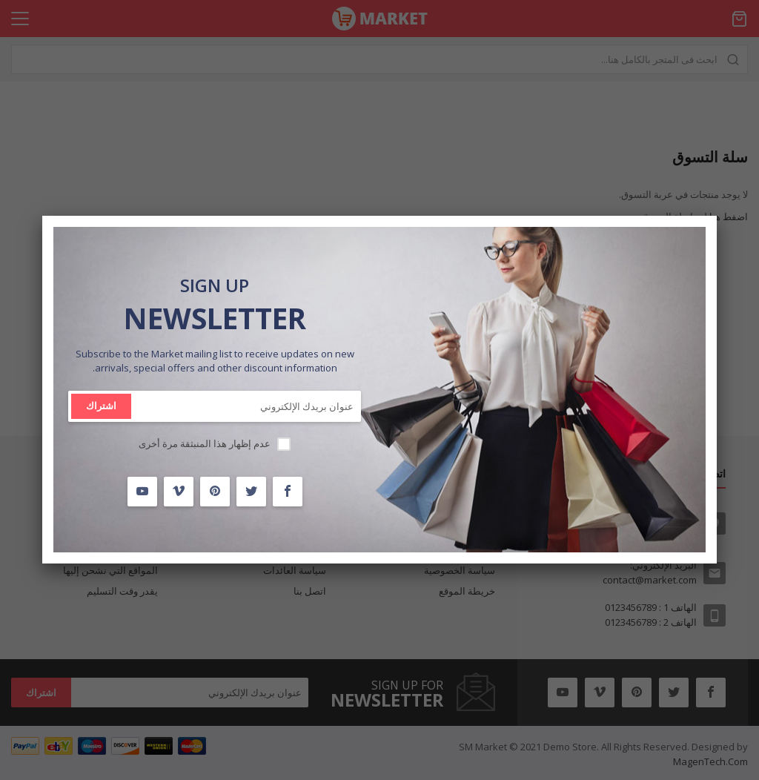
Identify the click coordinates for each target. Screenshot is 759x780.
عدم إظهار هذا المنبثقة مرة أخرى (205, 443)
